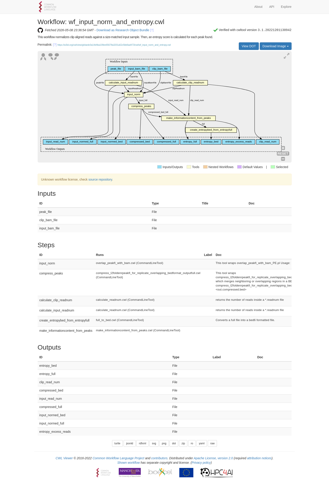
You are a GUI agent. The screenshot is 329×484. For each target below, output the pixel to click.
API (271, 6)
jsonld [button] (129, 443)
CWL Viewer (64, 458)
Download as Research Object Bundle (122, 30)
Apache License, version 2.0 (213, 458)
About (258, 6)
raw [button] (212, 443)
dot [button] (174, 443)
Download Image (276, 46)
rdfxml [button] (142, 443)
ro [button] (192, 443)
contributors (159, 458)
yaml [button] (201, 443)
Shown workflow (128, 462)
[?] (152, 30)
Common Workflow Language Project (118, 458)
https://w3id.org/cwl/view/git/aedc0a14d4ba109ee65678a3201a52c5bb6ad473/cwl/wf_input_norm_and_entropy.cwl (114, 45)
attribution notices (259, 458)
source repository (100, 179)
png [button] (164, 443)
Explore (286, 6)
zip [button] (183, 443)
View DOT (249, 46)
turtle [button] (117, 443)
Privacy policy (201, 462)
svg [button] (154, 443)
